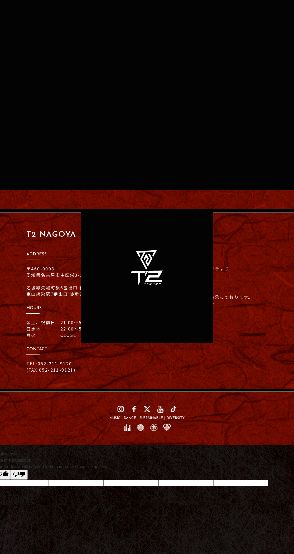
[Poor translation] (19, 475)
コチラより (217, 268)
